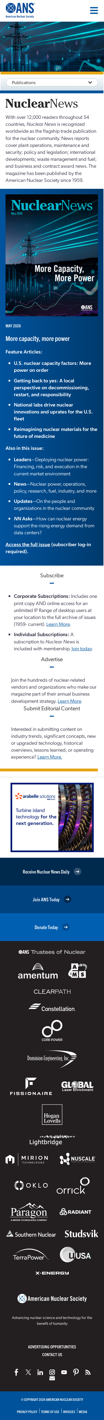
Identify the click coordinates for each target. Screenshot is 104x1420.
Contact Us (52, 1354)
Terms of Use (50, 1411)
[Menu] (94, 10)
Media (83, 1411)
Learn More (58, 624)
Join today (82, 648)
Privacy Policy (27, 1411)
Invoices (69, 1411)
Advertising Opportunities (52, 1346)
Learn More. (49, 756)
